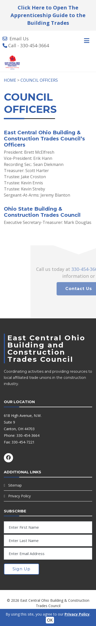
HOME (10, 80)
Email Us (19, 38)
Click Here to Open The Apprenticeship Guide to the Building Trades (48, 15)
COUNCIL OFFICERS (39, 80)
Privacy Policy (19, 495)
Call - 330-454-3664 (28, 45)
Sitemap (15, 485)
